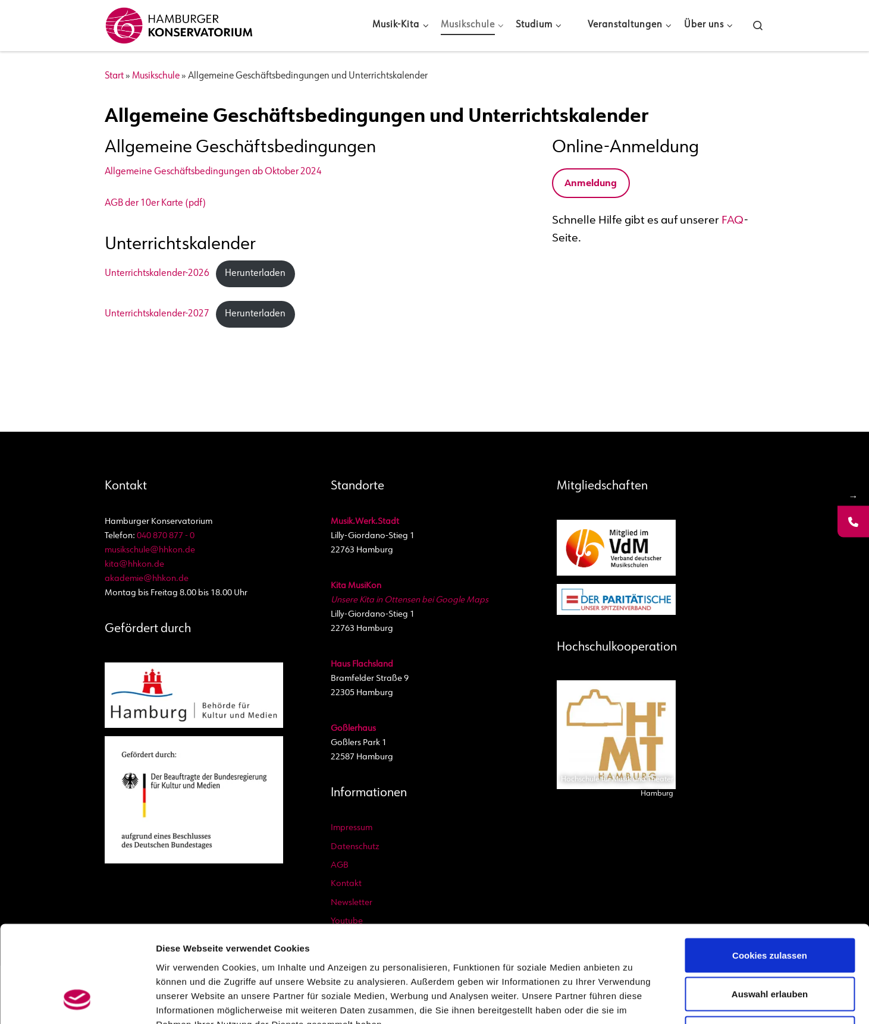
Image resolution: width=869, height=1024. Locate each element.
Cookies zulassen (769, 868)
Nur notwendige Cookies (769, 946)
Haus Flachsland (362, 664)
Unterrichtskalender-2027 (157, 314)
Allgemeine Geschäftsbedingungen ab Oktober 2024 (213, 172)
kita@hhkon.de (134, 564)
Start (114, 76)
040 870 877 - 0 (165, 536)
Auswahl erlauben (770, 907)
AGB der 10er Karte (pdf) (155, 203)
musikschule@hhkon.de (150, 550)
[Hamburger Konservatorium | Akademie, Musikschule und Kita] (179, 23)
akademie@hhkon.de (147, 578)
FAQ (732, 221)
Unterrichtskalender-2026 (157, 273)
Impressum (351, 828)
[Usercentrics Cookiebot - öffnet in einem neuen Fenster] (77, 1001)
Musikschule (156, 76)
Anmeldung (590, 184)
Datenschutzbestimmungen (361, 951)
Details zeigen (678, 1000)
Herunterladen (255, 273)
